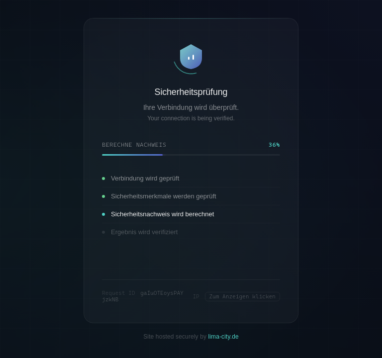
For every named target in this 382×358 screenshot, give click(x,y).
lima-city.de (223, 336)
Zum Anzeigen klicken (242, 296)
